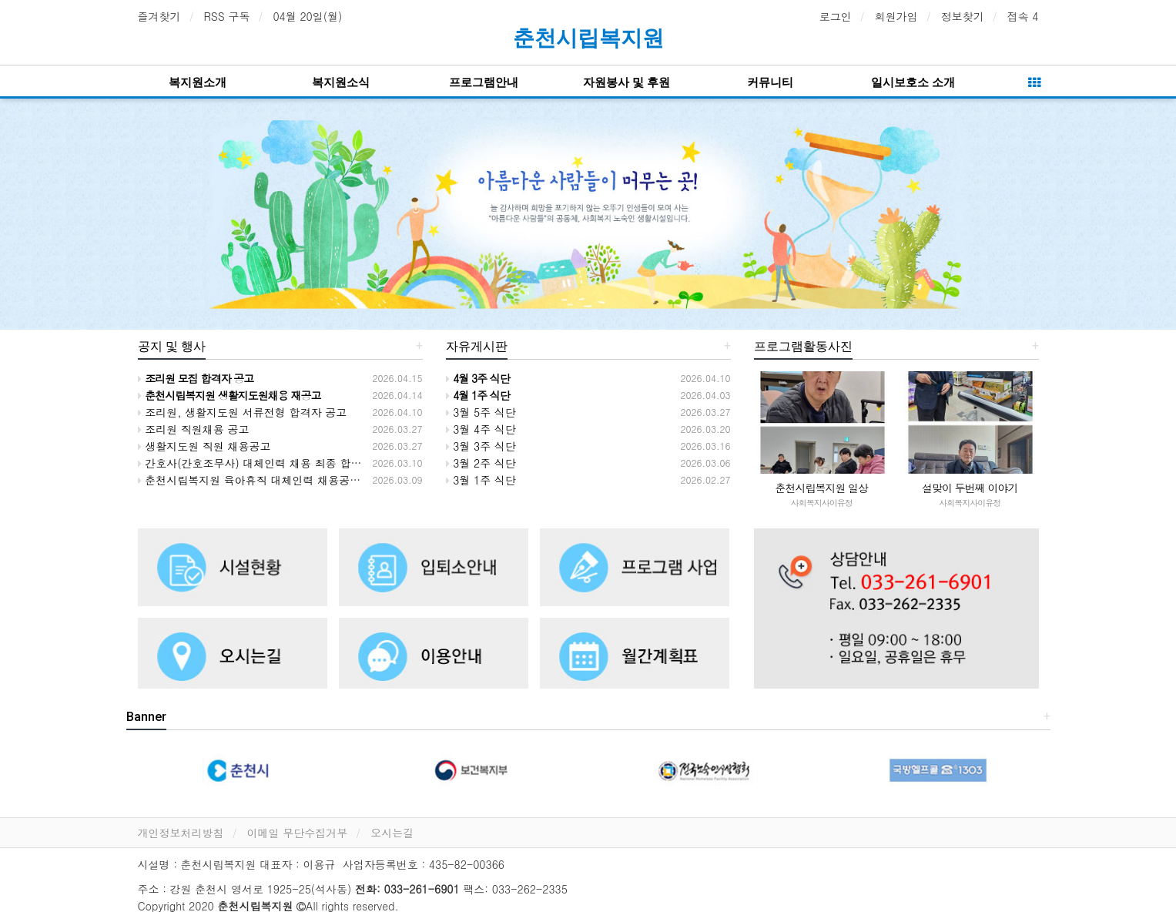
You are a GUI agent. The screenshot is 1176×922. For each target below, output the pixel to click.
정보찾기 (962, 16)
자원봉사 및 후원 (626, 82)
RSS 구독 (227, 16)
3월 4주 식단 (481, 429)
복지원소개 (197, 82)
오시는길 (392, 832)
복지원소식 (341, 82)
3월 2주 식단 (481, 463)
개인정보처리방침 (181, 832)
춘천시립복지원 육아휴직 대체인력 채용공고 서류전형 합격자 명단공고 (314, 480)
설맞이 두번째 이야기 (969, 487)
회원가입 (896, 16)
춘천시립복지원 (588, 38)
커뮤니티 (770, 82)
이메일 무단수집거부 (297, 832)
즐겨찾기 (159, 16)
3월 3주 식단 (481, 446)
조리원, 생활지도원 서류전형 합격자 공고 (242, 412)
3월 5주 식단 (481, 412)
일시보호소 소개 (913, 82)
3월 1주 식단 (481, 480)
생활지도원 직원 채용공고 (204, 446)
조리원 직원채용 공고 (194, 429)
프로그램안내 (483, 82)
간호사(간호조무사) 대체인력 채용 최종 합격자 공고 (268, 463)
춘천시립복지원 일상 (821, 487)
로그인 (835, 16)
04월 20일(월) (307, 16)
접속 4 (1023, 16)
